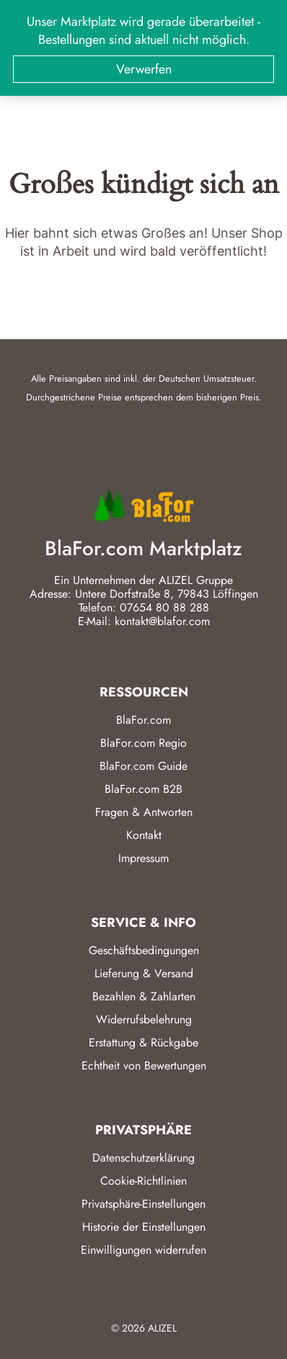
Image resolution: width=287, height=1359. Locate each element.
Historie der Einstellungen (144, 1227)
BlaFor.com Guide (143, 766)
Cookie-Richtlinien (143, 1180)
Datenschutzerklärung (143, 1157)
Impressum (143, 858)
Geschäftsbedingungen (144, 950)
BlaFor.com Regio (143, 743)
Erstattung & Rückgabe (143, 1042)
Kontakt (144, 835)
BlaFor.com (143, 720)
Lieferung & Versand (143, 973)
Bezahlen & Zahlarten (143, 996)
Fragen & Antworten (144, 812)
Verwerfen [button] (144, 69)
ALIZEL (162, 1328)
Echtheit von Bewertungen (143, 1065)
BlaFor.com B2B (143, 789)
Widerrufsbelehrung (144, 1019)
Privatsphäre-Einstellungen (143, 1204)
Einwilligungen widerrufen (143, 1250)
